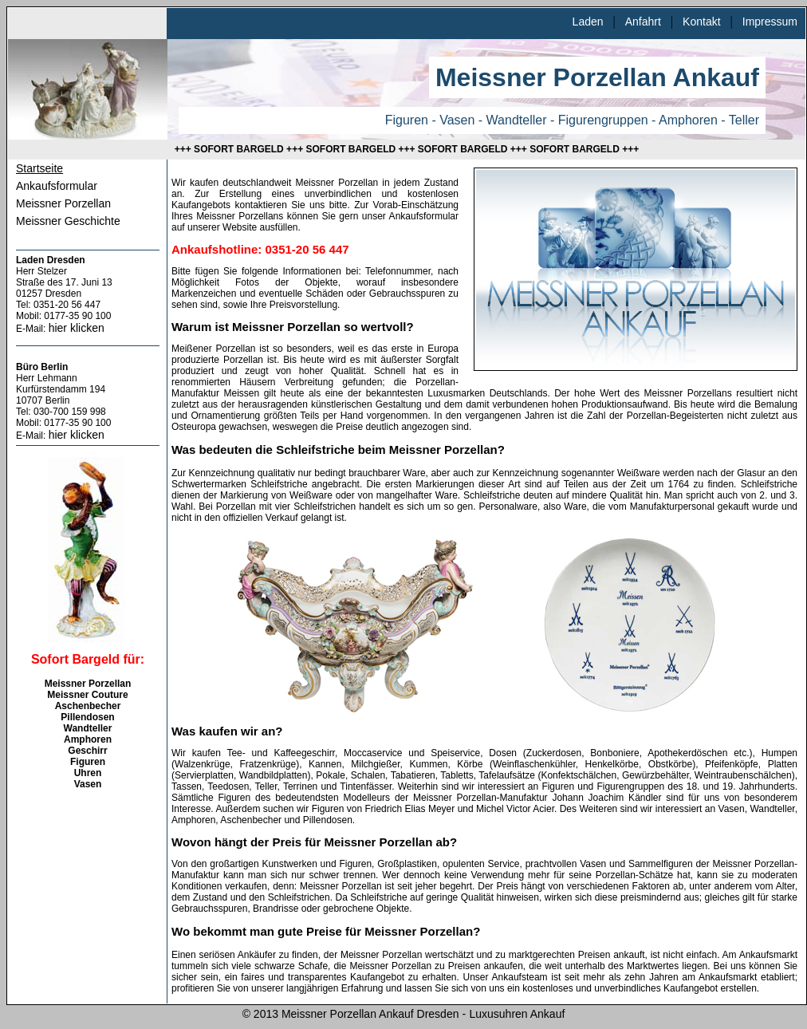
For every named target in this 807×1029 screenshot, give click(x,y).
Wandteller (88, 728)
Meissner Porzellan (63, 203)
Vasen (88, 784)
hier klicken (76, 327)
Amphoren (88, 739)
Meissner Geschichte (68, 221)
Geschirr (87, 750)
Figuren (87, 761)
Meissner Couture (87, 694)
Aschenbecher (88, 706)
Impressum (769, 21)
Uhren (88, 773)
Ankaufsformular (56, 185)
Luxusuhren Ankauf (517, 1013)
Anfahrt (643, 21)
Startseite (39, 168)
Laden (588, 21)
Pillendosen (87, 717)
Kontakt (701, 21)
